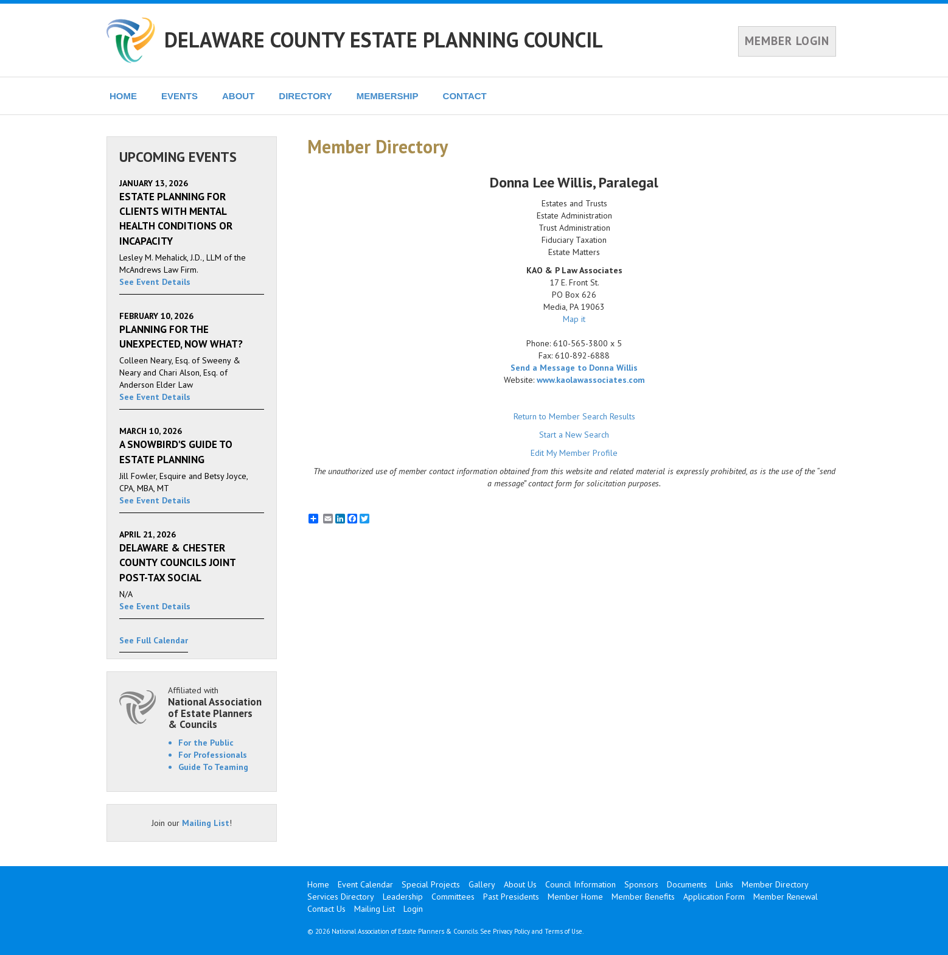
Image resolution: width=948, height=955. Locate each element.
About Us (520, 884)
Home (318, 884)
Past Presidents (511, 896)
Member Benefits (643, 896)
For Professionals (212, 754)
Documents (687, 884)
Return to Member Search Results (574, 416)
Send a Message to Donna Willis (574, 367)
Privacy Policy (511, 931)
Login (413, 908)
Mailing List (205, 822)
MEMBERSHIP (388, 96)
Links (724, 884)
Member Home (575, 896)
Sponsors (641, 884)
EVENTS (179, 96)
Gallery (482, 884)
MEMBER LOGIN (787, 40)
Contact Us (326, 908)
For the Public (206, 742)
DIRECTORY (305, 96)
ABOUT (238, 96)
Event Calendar (365, 884)
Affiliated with (216, 707)
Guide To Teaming (213, 766)
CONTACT (465, 96)
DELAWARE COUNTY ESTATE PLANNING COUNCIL (383, 39)
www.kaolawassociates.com (591, 379)
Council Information (580, 884)
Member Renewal (785, 896)
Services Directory (340, 896)
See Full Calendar (153, 640)
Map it (574, 318)
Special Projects (431, 884)
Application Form (714, 896)
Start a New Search (574, 434)
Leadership (403, 896)
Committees (453, 896)
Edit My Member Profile (574, 452)
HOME (123, 96)
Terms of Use (563, 931)
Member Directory (775, 884)
